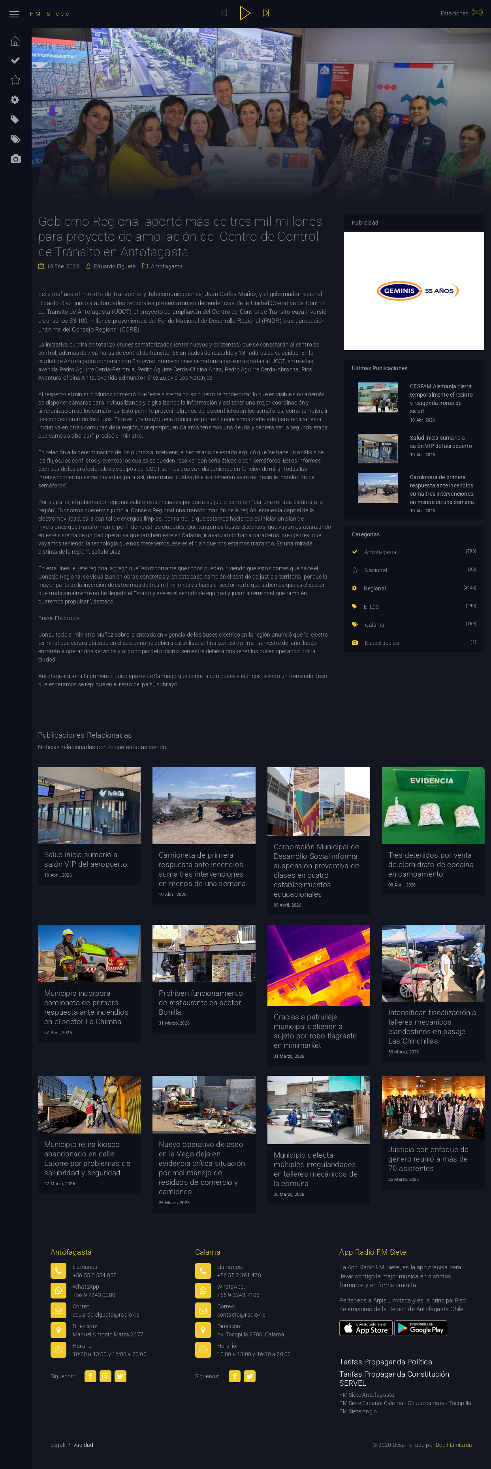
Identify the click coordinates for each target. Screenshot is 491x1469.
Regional (369, 588)
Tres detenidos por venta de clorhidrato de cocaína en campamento (431, 865)
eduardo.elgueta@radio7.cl (107, 1315)
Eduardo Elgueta (114, 266)
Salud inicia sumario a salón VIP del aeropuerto (441, 442)
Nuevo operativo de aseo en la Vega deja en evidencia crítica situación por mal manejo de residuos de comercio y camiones (202, 1168)
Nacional (369, 570)
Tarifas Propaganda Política (385, 1361)
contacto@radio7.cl (242, 1315)
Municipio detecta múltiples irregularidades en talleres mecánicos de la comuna (316, 1169)
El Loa (365, 606)
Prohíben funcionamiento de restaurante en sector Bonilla (201, 1003)
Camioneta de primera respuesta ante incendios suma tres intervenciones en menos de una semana (442, 489)
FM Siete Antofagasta (366, 1395)
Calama (368, 625)
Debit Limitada (454, 1445)
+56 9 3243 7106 (238, 1295)
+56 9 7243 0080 (94, 1295)
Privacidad (79, 1445)
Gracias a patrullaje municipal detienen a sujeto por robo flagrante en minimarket (315, 1031)
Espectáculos (375, 643)
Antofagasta (165, 266)
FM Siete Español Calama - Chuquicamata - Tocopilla (405, 1403)
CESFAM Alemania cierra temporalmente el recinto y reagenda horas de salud (441, 398)
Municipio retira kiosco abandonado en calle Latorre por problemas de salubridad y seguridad (87, 1158)
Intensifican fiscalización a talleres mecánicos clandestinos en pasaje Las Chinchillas (432, 1027)
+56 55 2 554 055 (95, 1275)
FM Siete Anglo (358, 1411)
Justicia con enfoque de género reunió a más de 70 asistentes (428, 1159)
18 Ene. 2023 (62, 266)
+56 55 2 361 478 (239, 1275)
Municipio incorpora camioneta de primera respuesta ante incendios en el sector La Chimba (86, 1007)
